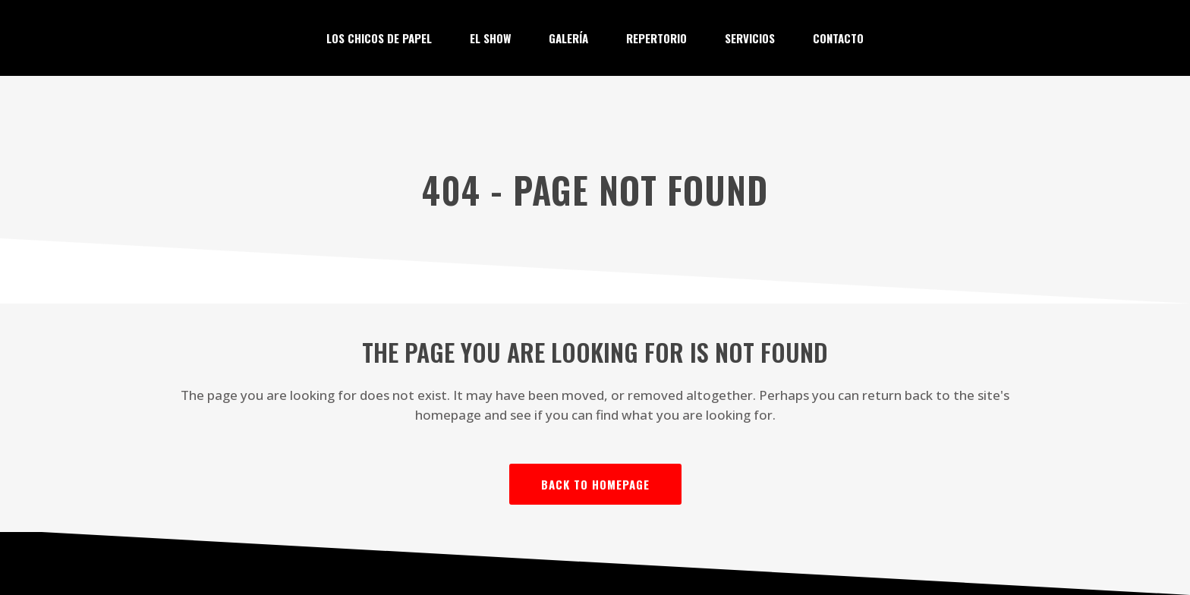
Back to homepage (595, 484)
